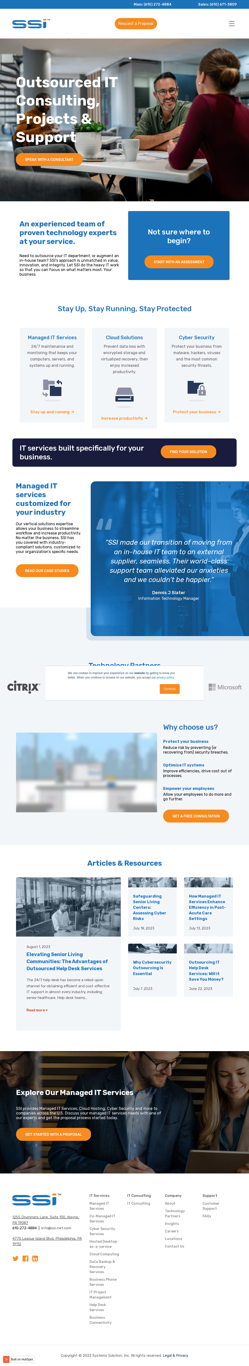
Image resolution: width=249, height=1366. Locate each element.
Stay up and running (50, 412)
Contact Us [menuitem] (174, 1246)
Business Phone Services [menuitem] (102, 1282)
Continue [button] (170, 689)
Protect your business (194, 412)
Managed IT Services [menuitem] (99, 1206)
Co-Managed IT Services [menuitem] (102, 1218)
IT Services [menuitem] (99, 1195)
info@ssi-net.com (56, 1228)
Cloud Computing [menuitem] (104, 1254)
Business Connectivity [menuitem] (100, 1320)
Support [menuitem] (210, 1195)
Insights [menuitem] (172, 1224)
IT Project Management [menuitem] (100, 1294)
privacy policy (165, 677)
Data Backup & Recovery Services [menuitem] (102, 1267)
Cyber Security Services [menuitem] (102, 1231)
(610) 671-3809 (223, 4)
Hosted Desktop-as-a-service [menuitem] (104, 1244)
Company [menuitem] (173, 1195)
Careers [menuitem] (172, 1231)
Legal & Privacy (175, 1355)
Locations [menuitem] (173, 1239)
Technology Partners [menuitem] (175, 1213)
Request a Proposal (135, 23)
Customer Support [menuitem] (211, 1206)
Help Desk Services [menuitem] (97, 1307)
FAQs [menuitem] (207, 1216)
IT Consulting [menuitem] (139, 1195)
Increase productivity (122, 418)
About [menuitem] (170, 1203)
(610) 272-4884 (156, 4)
